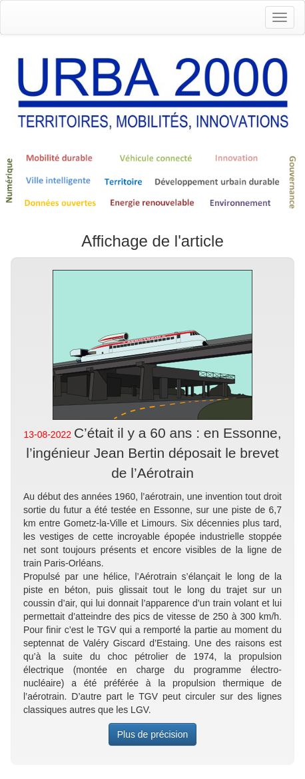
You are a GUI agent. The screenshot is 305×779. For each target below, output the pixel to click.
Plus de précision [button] (152, 734)
